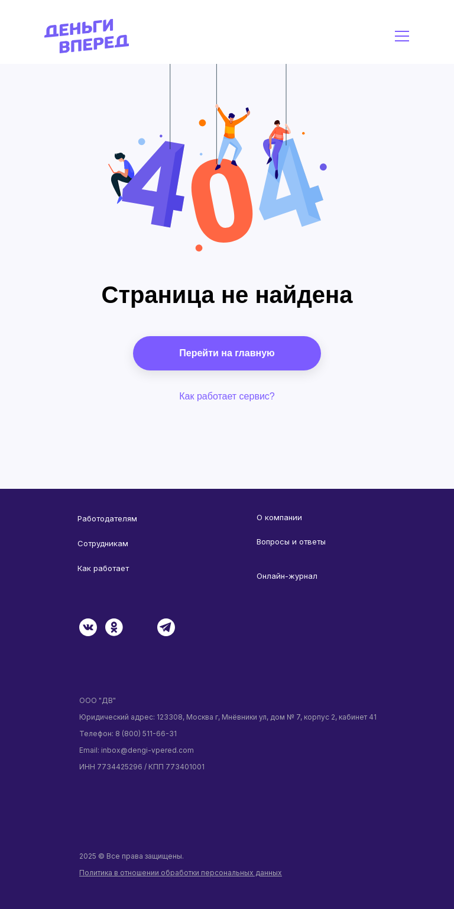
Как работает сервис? (227, 396)
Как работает (103, 568)
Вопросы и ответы (291, 541)
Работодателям (107, 518)
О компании (279, 517)
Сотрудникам (102, 543)
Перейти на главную (226, 353)
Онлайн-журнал (287, 576)
